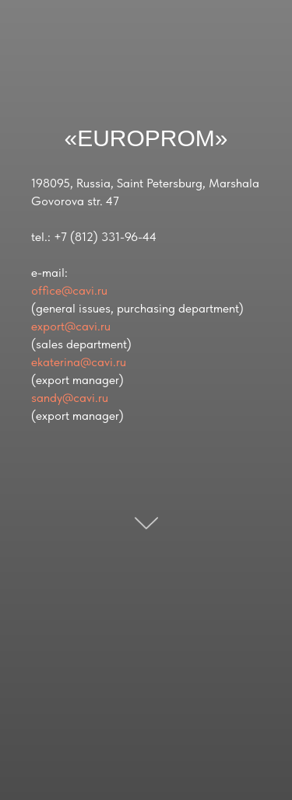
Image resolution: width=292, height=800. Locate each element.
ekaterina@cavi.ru (78, 362)
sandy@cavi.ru (69, 397)
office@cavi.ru (69, 290)
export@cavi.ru (71, 326)
